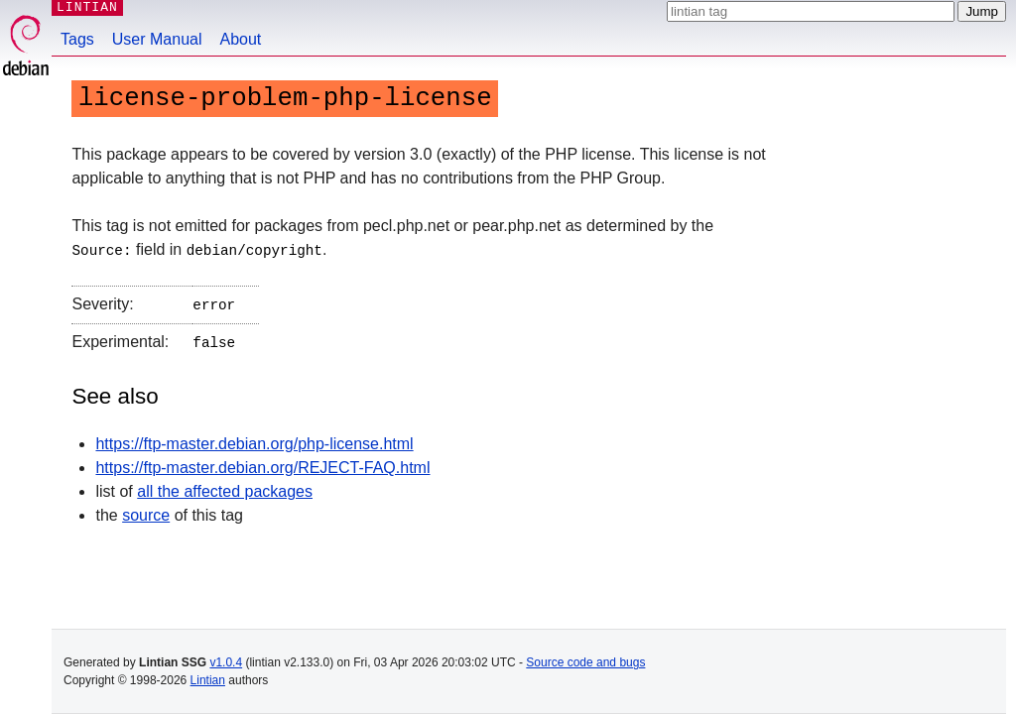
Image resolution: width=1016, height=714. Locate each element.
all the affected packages (225, 487)
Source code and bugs (585, 662)
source (146, 511)
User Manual (157, 39)
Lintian (207, 680)
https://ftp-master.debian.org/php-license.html (254, 439)
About (241, 39)
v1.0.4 (225, 662)
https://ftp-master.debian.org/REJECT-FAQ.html (262, 463)
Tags (77, 39)
